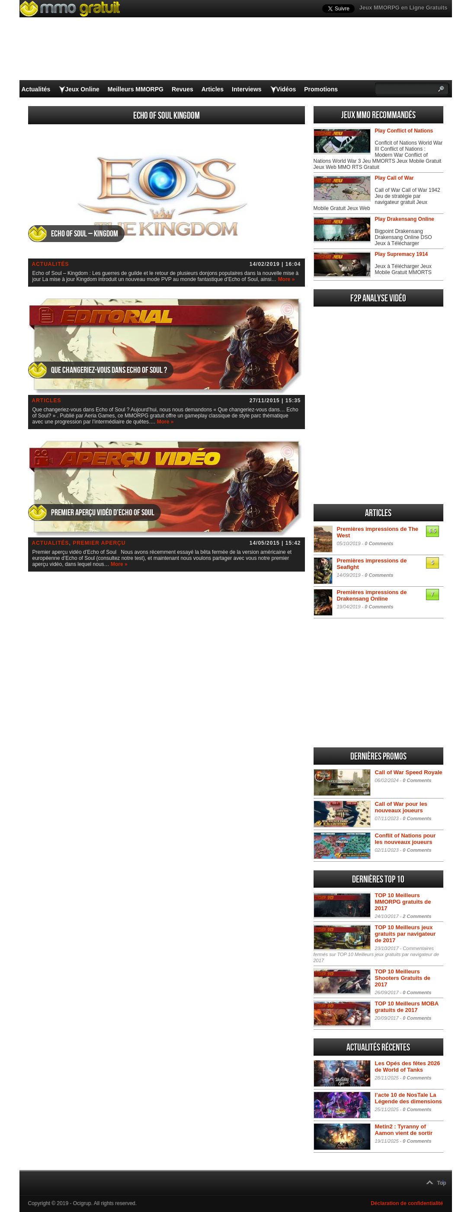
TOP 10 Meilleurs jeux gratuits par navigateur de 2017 (405, 934)
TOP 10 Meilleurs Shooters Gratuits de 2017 (403, 978)
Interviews (246, 89)
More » (286, 279)
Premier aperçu (99, 543)
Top (441, 1183)
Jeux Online (82, 89)
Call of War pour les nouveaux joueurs (401, 807)
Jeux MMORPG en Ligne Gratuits (403, 7)
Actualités (36, 89)
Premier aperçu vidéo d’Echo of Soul (102, 512)
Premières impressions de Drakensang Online (372, 595)
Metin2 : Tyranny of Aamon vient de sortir (404, 1129)
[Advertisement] (378, 440)
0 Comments (379, 543)
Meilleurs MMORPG (135, 89)
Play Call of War (394, 178)
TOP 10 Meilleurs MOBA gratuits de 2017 (407, 1006)
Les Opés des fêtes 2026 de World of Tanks (407, 1066)
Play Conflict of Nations (404, 131)
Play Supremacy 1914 (401, 254)
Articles (213, 89)
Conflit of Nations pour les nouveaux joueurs (405, 838)
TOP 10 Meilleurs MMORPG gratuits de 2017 (403, 901)
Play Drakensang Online (404, 219)
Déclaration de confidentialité (407, 1203)
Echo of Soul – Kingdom (84, 234)
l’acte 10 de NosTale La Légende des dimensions (408, 1098)
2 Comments (417, 916)
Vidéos (286, 89)
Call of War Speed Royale (408, 772)
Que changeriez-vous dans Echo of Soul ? (109, 370)
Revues (182, 89)
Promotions (321, 89)
